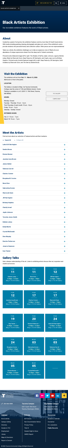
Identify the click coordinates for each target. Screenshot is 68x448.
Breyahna (13, 347)
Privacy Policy (28, 425)
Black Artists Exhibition (10, 8)
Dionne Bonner (34, 154)
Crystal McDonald (34, 231)
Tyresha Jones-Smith (34, 217)
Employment (5, 431)
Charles (34, 300)
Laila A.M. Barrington (34, 144)
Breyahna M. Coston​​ (34, 178)
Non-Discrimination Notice (32, 422)
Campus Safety (6, 422)
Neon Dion (34, 183)
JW (55, 276)
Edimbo (13, 276)
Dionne (13, 370)
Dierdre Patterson (34, 241)
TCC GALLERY (56, 93)
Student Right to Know (31, 431)
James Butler (34, 164)
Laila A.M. (55, 323)
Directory (4, 425)
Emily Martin (34, 227)
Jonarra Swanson (34, 246)
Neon (34, 276)
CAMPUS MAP (56, 98)
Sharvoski (55, 300)
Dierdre (34, 323)
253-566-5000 (7, 403)
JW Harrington (34, 198)
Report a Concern (6, 440)
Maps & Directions (7, 437)
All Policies (28, 419)
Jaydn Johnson (34, 212)
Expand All (7, 140)
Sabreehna (34, 347)
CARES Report (28, 434)
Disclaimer (51, 422)
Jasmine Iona (13, 300)
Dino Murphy (34, 236)
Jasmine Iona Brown (34, 159)
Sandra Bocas (34, 149)
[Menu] (62, 3)
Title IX (26, 428)
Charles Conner (34, 173)
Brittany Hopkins (34, 202)
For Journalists (52, 425)
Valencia (55, 347)
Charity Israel (34, 207)
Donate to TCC (5, 428)
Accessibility (5, 419)
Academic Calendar (54, 419)
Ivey (13, 323)
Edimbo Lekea (34, 222)
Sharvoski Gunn (34, 193)
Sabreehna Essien (34, 188)
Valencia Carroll (34, 169)
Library (3, 434)
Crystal (34, 370)
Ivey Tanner (34, 251)
